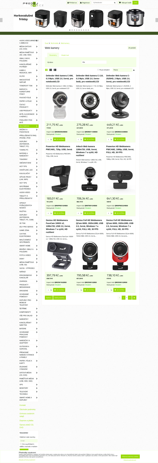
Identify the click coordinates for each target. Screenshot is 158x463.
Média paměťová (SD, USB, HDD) (29, 54)
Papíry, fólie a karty (29, 362)
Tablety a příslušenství (29, 197)
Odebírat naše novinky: (27, 437)
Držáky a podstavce (29, 131)
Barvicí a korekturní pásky (29, 92)
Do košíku (59, 139)
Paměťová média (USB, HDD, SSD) (29, 380)
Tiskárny (29, 159)
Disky (29, 259)
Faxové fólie (29, 97)
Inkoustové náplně (29, 81)
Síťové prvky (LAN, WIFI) (29, 178)
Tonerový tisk (29, 86)
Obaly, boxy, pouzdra (29, 60)
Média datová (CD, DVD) (29, 48)
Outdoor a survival (29, 348)
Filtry (29, 76)
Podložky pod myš (29, 121)
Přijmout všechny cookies (130, 456)
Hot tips (29, 183)
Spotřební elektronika (29, 188)
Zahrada (29, 281)
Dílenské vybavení (29, 368)
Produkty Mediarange (24, 286)
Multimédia (29, 126)
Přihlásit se (72, 2)
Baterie (29, 328)
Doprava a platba (26, 421)
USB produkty (29, 110)
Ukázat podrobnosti (130, 460)
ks (49, 139)
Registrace (85, 2)
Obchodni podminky (27, 409)
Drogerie (29, 291)
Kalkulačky (29, 173)
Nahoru (48, 297)
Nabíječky (29, 319)
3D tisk (29, 223)
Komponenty (29, 312)
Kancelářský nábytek (29, 324)
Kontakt (23, 405)
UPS (29, 384)
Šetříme (29, 308)
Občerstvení (29, 163)
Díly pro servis (29, 227)
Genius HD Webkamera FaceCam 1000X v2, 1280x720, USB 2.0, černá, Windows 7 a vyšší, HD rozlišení (58, 226)
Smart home (29, 246)
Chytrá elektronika (29, 235)
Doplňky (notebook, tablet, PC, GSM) (29, 217)
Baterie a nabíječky (29, 155)
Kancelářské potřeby (29, 66)
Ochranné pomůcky (29, 295)
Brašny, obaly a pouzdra (29, 250)
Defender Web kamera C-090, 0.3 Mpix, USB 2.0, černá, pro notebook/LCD (59, 79)
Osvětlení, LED (29, 170)
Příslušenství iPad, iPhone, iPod (28, 137)
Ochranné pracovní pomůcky (29, 335)
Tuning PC (29, 150)
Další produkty (59, 297)
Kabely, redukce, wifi (29, 72)
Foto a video (29, 255)
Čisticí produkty (29, 106)
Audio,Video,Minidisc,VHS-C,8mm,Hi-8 (29, 42)
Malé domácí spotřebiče (29, 241)
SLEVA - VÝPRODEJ (27, 268)
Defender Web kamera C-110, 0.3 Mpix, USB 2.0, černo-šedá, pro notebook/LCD (89, 79)
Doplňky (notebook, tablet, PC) (29, 144)
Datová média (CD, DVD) (29, 374)
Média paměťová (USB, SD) (29, 263)
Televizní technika (29, 393)
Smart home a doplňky (29, 399)
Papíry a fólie (29, 101)
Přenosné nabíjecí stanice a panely (29, 355)
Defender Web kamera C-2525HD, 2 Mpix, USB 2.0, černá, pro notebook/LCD (118, 79)
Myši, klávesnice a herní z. (29, 115)
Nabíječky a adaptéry (29, 342)
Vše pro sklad (29, 315)
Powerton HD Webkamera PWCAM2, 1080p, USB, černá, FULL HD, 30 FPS (120, 149)
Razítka (29, 211)
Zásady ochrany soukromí (27, 460)
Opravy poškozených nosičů (25, 205)
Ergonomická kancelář (29, 276)
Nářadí (29, 272)
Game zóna (29, 230)
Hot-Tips (29, 166)
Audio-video (29, 192)
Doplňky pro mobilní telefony (29, 303)
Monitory (29, 388)
